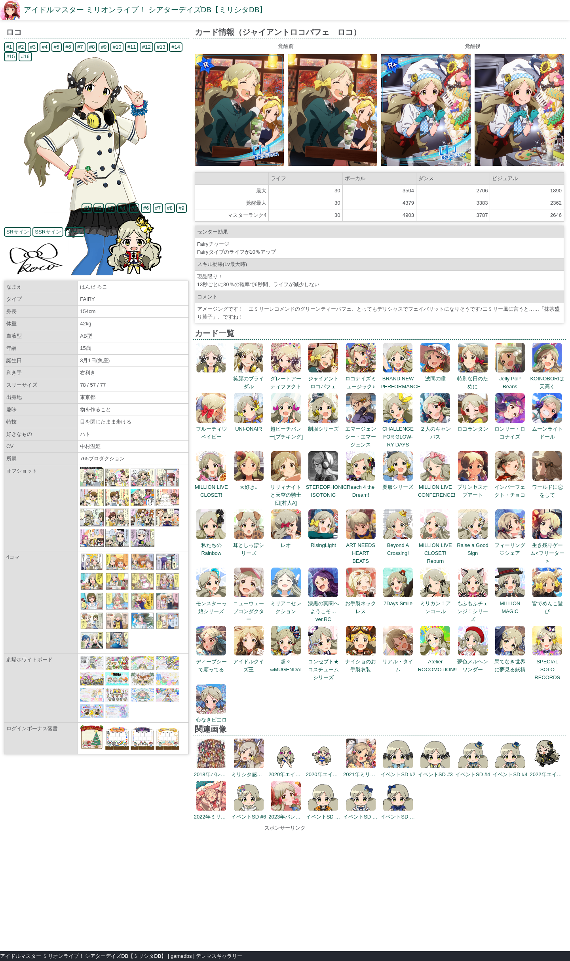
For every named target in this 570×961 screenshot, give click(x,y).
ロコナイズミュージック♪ (360, 378)
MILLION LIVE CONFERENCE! (437, 487)
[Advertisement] (285, 887)
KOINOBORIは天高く (547, 378)
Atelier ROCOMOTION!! (437, 661)
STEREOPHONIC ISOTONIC (326, 487)
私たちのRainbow (211, 545)
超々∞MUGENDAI (286, 661)
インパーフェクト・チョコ (509, 487)
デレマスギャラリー (219, 956)
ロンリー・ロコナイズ (509, 429)
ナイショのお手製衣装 (360, 661)
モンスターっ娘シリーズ (211, 603)
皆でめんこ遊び (547, 603)
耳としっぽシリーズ (248, 545)
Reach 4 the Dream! (361, 487)
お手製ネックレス (360, 603)
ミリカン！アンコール (435, 603)
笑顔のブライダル (248, 378)
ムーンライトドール (547, 429)
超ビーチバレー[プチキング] (286, 429)
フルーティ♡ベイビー (211, 429)
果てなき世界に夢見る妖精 (509, 661)
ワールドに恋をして (547, 487)
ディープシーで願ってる (211, 661)
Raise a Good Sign (472, 545)
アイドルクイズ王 (248, 661)
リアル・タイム (397, 661)
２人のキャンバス (435, 429)
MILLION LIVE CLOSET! (211, 487)
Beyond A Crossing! (398, 545)
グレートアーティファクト (285, 378)
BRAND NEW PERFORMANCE (400, 378)
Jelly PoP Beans (510, 378)
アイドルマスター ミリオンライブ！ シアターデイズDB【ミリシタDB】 (145, 10)
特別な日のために (472, 378)
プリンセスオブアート (472, 487)
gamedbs (181, 956)
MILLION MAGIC (510, 603)
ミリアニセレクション (285, 603)
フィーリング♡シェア (509, 545)
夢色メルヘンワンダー (472, 661)
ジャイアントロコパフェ (323, 378)
